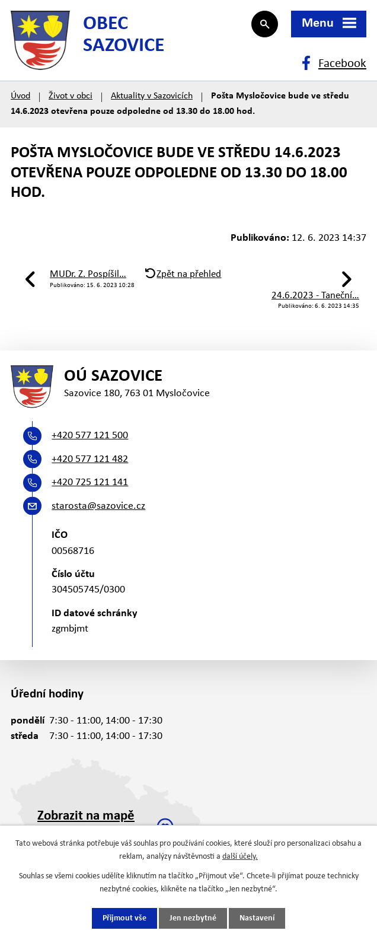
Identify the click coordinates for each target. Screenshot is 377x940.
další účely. (240, 856)
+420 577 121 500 (90, 435)
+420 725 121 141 (90, 482)
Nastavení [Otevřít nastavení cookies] (256, 918)
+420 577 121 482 (90, 459)
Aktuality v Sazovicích (152, 96)
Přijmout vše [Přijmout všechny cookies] (124, 918)
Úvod (20, 96)
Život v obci (70, 96)
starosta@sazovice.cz (98, 506)
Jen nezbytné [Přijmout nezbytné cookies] (193, 918)
